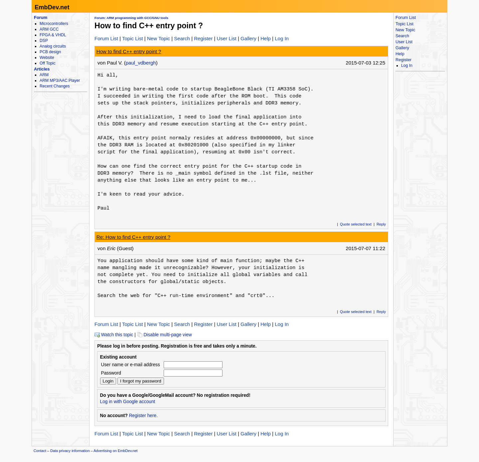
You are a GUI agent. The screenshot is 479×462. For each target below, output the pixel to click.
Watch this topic (113, 334)
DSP (44, 40)
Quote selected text (356, 224)
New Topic (158, 38)
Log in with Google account (127, 401)
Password (111, 373)
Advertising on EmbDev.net (115, 451)
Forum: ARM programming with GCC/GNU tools (131, 18)
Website (47, 57)
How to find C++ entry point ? (128, 51)
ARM (44, 75)
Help (265, 38)
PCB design (50, 52)
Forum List (106, 38)
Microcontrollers (54, 23)
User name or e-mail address (130, 364)
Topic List (132, 38)
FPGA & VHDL (53, 35)
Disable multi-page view (164, 334)
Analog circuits (53, 46)
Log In (282, 38)
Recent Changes (55, 86)
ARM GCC (49, 29)
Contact (40, 451)
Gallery (248, 38)
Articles (42, 69)
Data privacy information (70, 451)
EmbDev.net (52, 7)
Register (203, 38)
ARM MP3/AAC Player (60, 80)
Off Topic (47, 63)
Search (182, 38)
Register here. (143, 415)
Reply (381, 224)
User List (226, 38)
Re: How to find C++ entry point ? (133, 237)
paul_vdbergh (141, 63)
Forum (40, 17)
